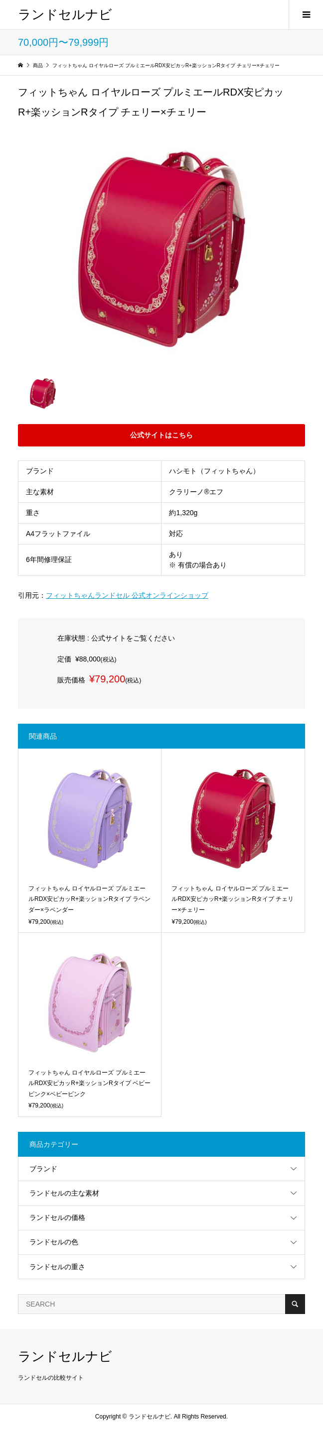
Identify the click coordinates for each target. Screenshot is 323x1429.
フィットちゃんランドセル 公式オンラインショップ (127, 595)
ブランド (43, 1169)
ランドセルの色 (53, 1242)
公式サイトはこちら (161, 435)
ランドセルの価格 (57, 1217)
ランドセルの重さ (57, 1267)
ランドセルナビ (65, 14)
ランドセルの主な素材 (64, 1193)
